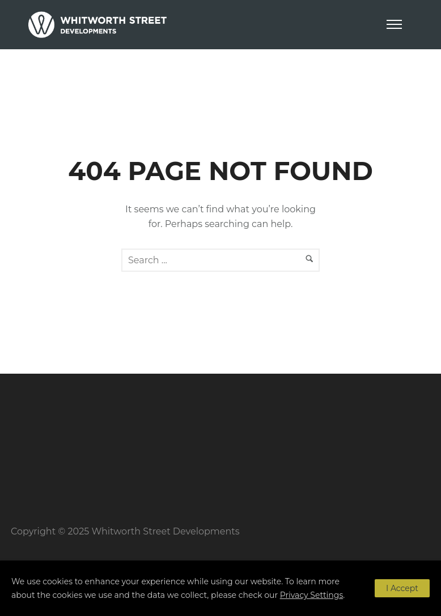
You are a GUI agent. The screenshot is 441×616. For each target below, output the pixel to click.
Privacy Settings (312, 595)
